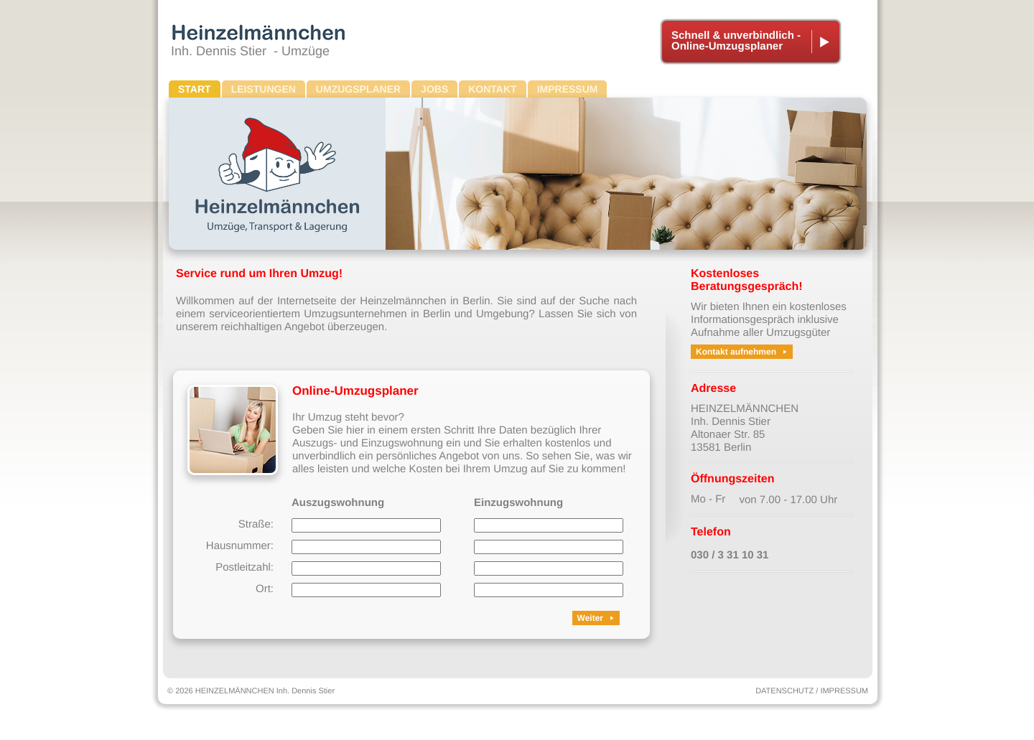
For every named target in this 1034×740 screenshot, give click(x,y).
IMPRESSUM (567, 89)
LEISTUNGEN (263, 89)
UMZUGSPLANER (358, 89)
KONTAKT (492, 89)
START (194, 89)
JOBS (434, 89)
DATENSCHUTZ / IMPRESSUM (811, 691)
